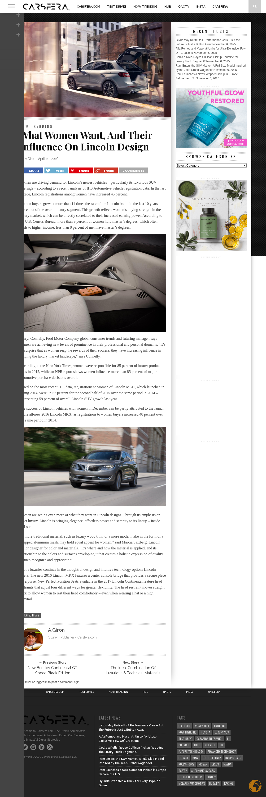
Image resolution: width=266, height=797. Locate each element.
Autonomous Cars (203, 771)
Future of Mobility (190, 777)
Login (75, 682)
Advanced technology (222, 751)
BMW (195, 758)
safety (183, 771)
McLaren (210, 745)
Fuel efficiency (212, 758)
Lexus (215, 764)
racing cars (233, 758)
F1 (228, 739)
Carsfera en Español (209, 739)
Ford (197, 745)
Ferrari (183, 758)
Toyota (205, 732)
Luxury (211, 777)
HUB (168, 6)
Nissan (203, 764)
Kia (221, 745)
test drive (185, 739)
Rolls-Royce (186, 764)
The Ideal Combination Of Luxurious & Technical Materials (133, 670)
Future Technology (191, 751)
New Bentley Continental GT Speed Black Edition (53, 670)
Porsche (184, 745)
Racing (228, 783)
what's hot (202, 726)
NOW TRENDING (145, 6)
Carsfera (220, 6)
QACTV (183, 6)
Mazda (227, 764)
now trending (187, 732)
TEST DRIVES (116, 6)
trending (220, 726)
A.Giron (30, 159)
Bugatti (214, 783)
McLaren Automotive (192, 783)
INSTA (200, 6)
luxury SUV (222, 732)
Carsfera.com (88, 6)
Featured (184, 726)
